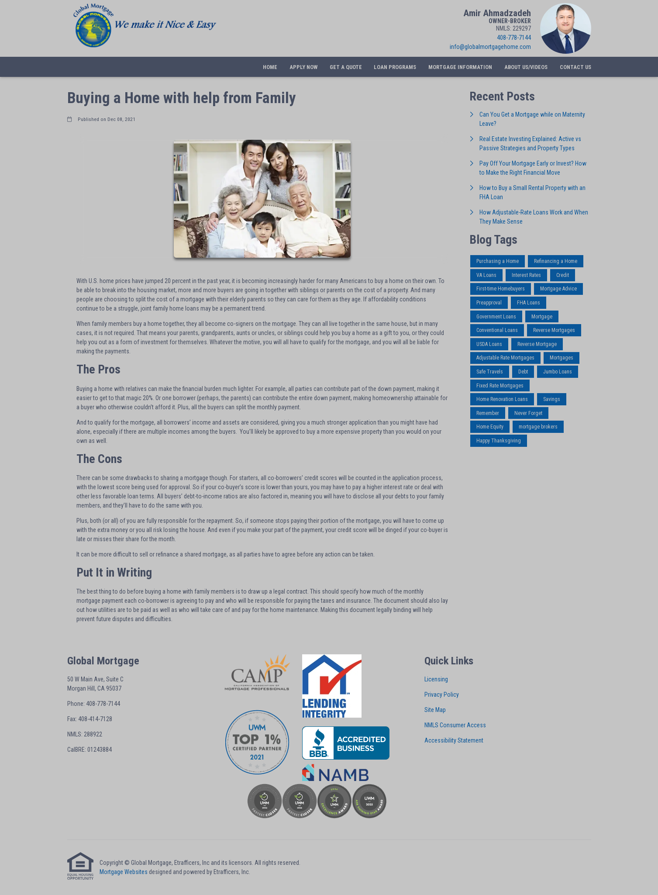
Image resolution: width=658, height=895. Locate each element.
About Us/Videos (526, 67)
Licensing (436, 679)
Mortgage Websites (124, 871)
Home (270, 67)
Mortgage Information (460, 67)
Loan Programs (395, 67)
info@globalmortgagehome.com (490, 46)
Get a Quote (346, 67)
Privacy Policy (441, 694)
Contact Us (575, 67)
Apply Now (303, 67)
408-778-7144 (514, 37)
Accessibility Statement (453, 740)
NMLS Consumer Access (455, 725)
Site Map (435, 709)
